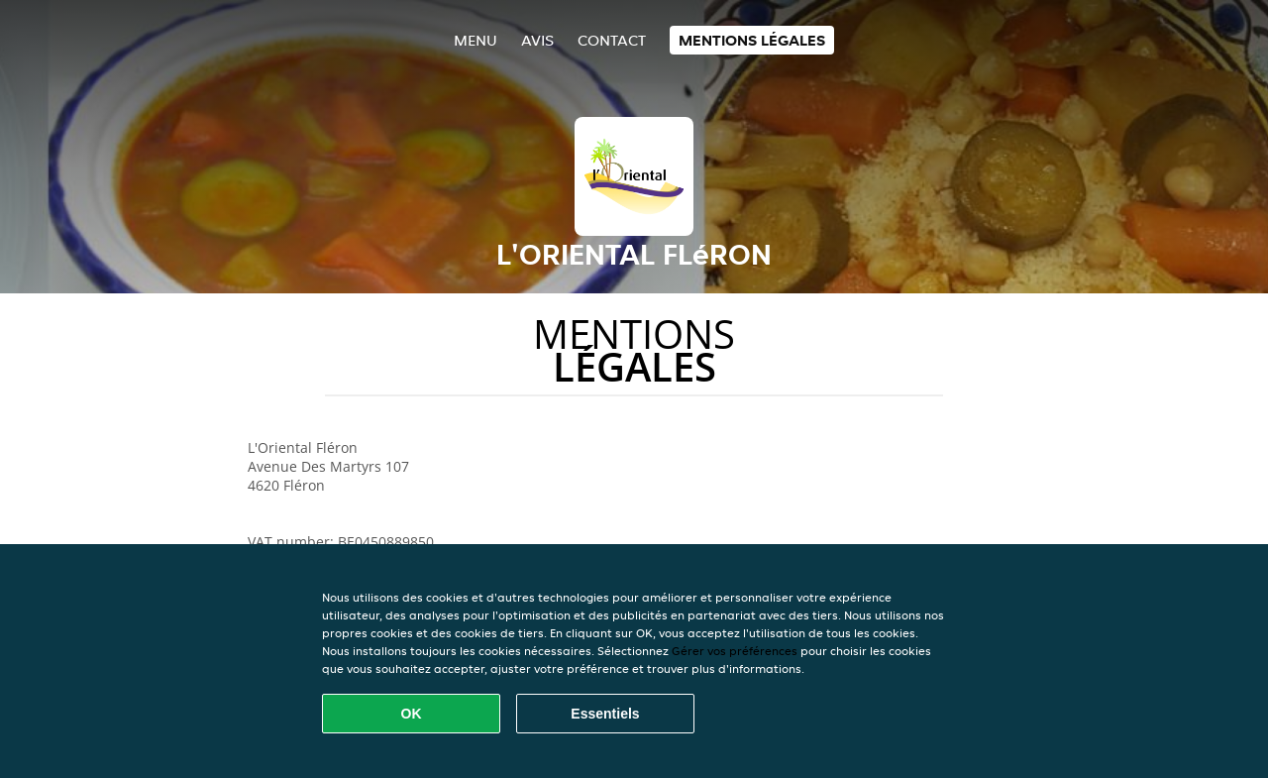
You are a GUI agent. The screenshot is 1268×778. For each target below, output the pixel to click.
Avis (537, 40)
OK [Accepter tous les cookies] (411, 714)
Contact (612, 40)
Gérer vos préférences (734, 650)
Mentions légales (752, 40)
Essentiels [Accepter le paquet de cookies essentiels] (605, 714)
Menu (475, 40)
